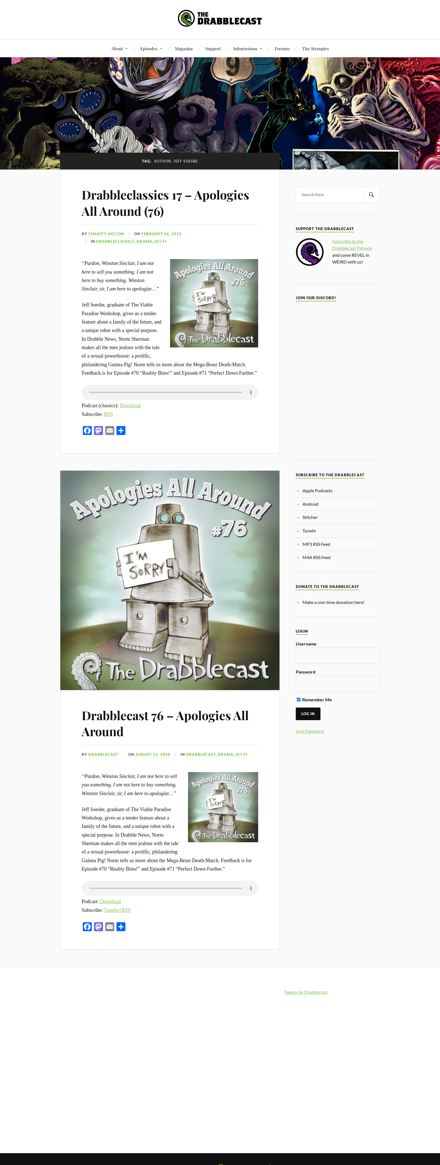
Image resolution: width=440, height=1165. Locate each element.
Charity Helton (106, 234)
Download (130, 405)
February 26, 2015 (161, 234)
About (117, 48)
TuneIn (111, 910)
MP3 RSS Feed (316, 544)
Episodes (148, 48)
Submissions (245, 48)
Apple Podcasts (317, 490)
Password (305, 671)
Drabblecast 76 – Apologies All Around (167, 723)
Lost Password (310, 731)
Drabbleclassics (115, 241)
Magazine (184, 48)
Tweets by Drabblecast (306, 992)
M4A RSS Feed (316, 557)
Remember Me (314, 699)
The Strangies (315, 48)
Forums (282, 48)
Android (310, 504)
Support (213, 48)
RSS (108, 414)
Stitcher (310, 517)
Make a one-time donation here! (333, 602)
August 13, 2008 (153, 754)
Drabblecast (103, 754)
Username (306, 643)
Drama (144, 241)
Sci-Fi (160, 241)
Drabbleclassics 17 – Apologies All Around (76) (167, 202)
